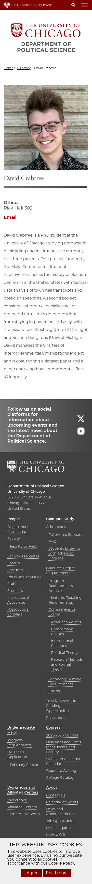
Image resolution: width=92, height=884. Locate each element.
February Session (24, 765)
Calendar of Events (62, 802)
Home (8, 68)
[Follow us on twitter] (81, 421)
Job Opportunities (61, 821)
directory (24, 68)
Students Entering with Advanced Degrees (64, 553)
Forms (54, 691)
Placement (55, 717)
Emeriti (13, 563)
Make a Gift (56, 834)
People (13, 519)
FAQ (52, 541)
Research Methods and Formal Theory (67, 664)
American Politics (66, 622)
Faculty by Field (23, 546)
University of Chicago (26, 491)
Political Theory (64, 652)
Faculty (13, 538)
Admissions (56, 526)
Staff (11, 584)
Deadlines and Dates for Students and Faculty (63, 747)
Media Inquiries (59, 827)
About (51, 787)
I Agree (32, 872)
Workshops (17, 800)
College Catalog (60, 777)
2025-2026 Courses (62, 735)
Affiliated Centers (22, 807)
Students (15, 590)
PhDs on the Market (24, 577)
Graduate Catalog (61, 770)
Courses (53, 727)
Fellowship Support (65, 534)
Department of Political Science (35, 486)
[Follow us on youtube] (81, 433)
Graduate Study (60, 519)
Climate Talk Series (23, 814)
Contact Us (55, 795)
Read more (57, 872)
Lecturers (15, 570)
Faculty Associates (23, 556)
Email (10, 217)
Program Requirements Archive (61, 586)
